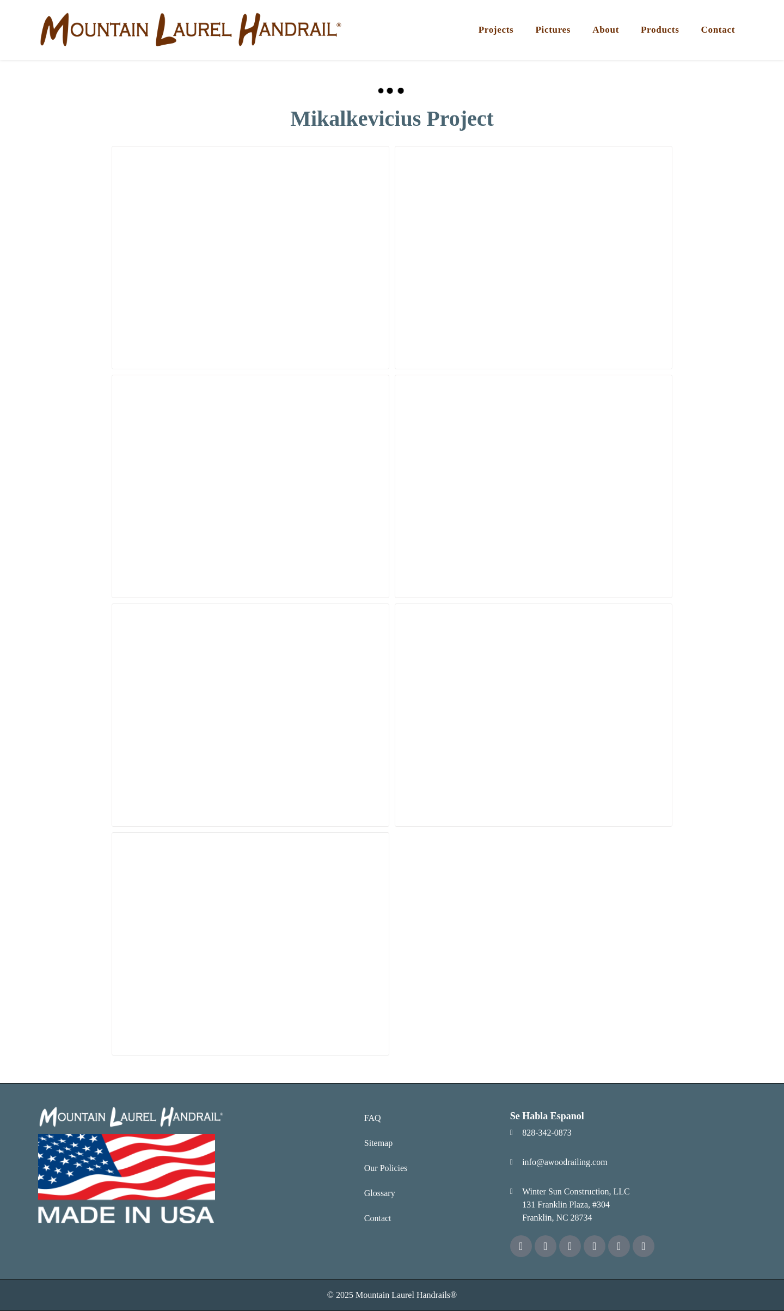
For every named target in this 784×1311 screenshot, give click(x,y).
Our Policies (386, 1168)
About (605, 30)
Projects (496, 30)
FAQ (372, 1118)
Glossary (379, 1193)
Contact (718, 30)
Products (660, 30)
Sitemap (378, 1143)
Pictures (553, 30)
